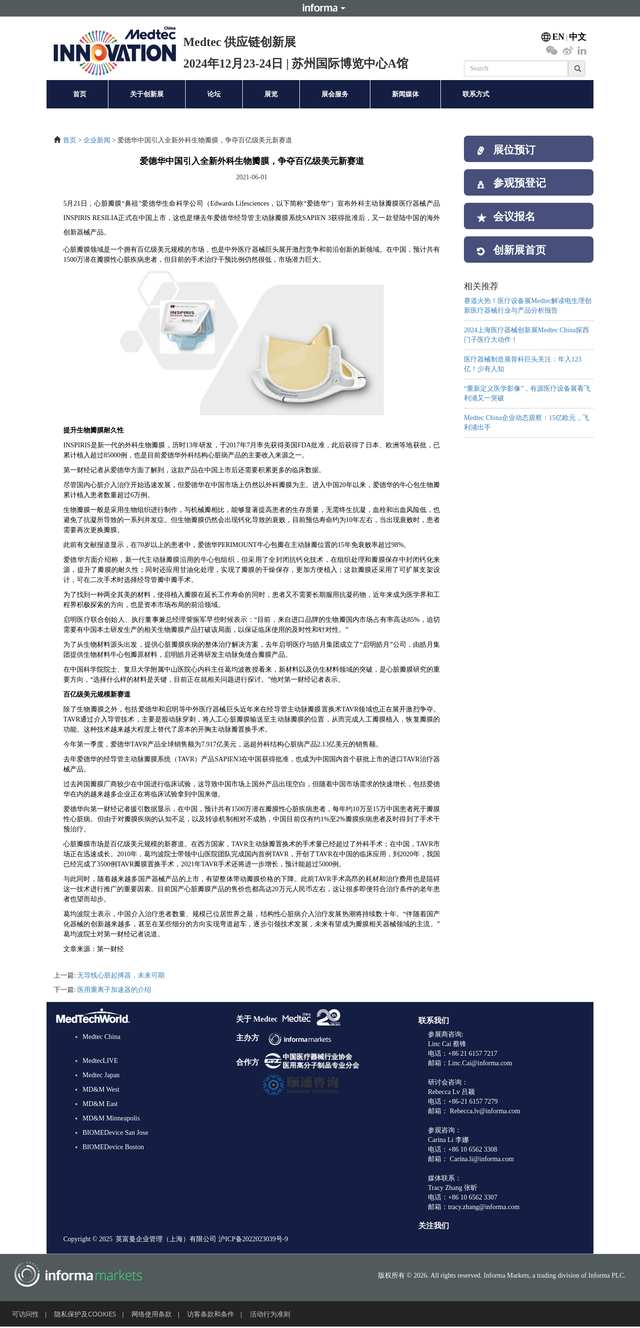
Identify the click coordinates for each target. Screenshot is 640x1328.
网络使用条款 (151, 1313)
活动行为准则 (270, 1313)
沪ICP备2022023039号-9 (253, 1239)
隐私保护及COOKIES (85, 1313)
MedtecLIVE (100, 1060)
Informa (320, 8)
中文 (577, 37)
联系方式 (475, 94)
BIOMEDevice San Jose (115, 1132)
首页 (79, 94)
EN (558, 37)
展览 (271, 94)
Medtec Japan (101, 1075)
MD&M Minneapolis (111, 1118)
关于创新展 (147, 94)
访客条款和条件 (210, 1313)
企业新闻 (96, 140)
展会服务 (334, 94)
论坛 (214, 94)
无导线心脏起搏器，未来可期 (121, 975)
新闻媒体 (405, 94)
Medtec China (101, 1036)
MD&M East (100, 1103)
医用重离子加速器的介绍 (114, 989)
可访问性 (25, 1313)
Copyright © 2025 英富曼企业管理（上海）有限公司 (139, 1239)
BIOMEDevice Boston (113, 1147)
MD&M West (101, 1089)
